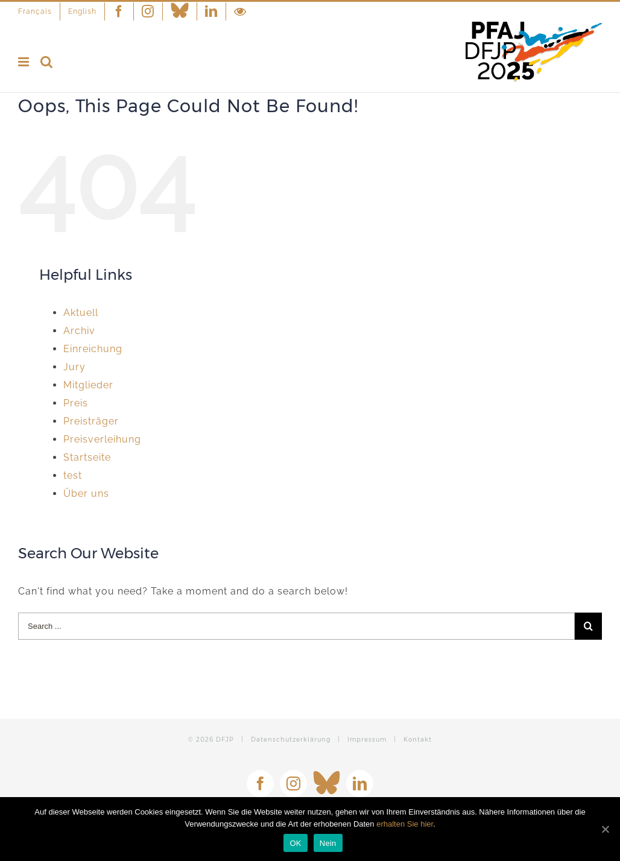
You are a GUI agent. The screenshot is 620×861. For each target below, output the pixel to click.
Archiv (79, 330)
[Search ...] (296, 626)
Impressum (367, 739)
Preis (75, 403)
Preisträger (91, 421)
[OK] (605, 829)
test (72, 475)
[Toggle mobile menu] (24, 61)
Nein (328, 843)
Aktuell (80, 312)
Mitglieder (88, 385)
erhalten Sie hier (404, 823)
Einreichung (92, 349)
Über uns (86, 493)
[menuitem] (39, 11)
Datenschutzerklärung (291, 739)
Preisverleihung (102, 439)
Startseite (87, 457)
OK (295, 843)
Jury (74, 367)
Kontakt (417, 739)
